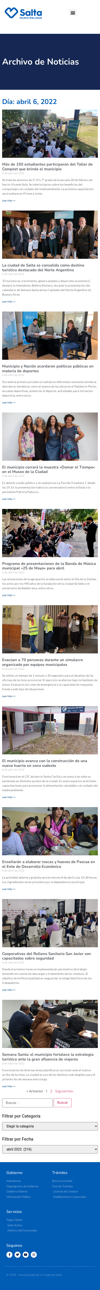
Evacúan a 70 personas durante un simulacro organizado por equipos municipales (42, 662)
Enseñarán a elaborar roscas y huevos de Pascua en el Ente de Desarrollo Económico (48, 864)
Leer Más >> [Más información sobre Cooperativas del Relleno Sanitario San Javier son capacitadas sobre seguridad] (9, 989)
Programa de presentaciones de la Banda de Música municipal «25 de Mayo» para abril (49, 566)
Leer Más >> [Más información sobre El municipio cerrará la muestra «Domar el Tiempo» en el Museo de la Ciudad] (9, 499)
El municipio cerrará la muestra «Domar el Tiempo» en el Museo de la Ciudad (48, 469)
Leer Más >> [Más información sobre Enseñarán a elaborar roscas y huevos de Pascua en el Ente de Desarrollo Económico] (9, 889)
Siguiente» (64, 1091)
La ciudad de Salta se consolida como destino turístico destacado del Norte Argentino (43, 268)
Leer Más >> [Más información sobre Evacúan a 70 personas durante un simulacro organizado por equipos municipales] (9, 696)
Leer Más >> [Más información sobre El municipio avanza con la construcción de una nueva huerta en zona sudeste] (9, 797)
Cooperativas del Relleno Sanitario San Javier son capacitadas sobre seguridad (46, 956)
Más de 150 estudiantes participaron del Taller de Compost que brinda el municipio (47, 167)
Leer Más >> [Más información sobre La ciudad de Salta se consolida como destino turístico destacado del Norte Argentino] (9, 301)
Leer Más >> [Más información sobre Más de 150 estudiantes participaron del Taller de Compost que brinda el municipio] (9, 200)
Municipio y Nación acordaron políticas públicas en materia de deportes (48, 369)
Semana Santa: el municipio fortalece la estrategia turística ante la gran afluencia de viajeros (48, 1057)
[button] (72, 12)
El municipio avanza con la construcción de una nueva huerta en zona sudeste (44, 763)
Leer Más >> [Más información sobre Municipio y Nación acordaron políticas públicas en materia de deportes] (9, 402)
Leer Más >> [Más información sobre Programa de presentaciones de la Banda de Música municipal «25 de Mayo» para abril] (9, 595)
